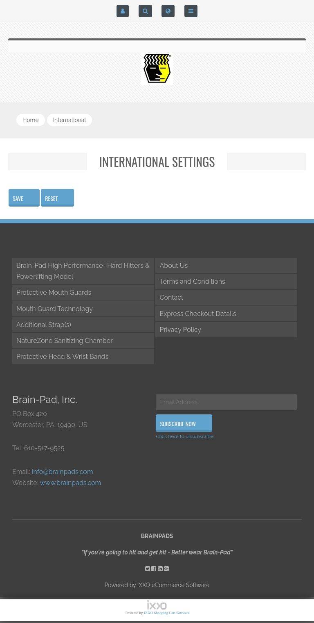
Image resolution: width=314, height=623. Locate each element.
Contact (171, 297)
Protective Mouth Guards (53, 292)
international (69, 120)
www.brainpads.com (70, 483)
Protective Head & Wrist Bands (62, 356)
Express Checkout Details (197, 314)
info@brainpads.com (62, 472)
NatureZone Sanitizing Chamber (64, 341)
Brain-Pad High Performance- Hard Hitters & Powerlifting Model (83, 271)
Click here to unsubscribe (184, 436)
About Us (173, 265)
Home (30, 120)
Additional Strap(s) (43, 325)
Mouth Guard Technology (54, 309)
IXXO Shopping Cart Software (167, 613)
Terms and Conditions (192, 281)
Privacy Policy (180, 330)
